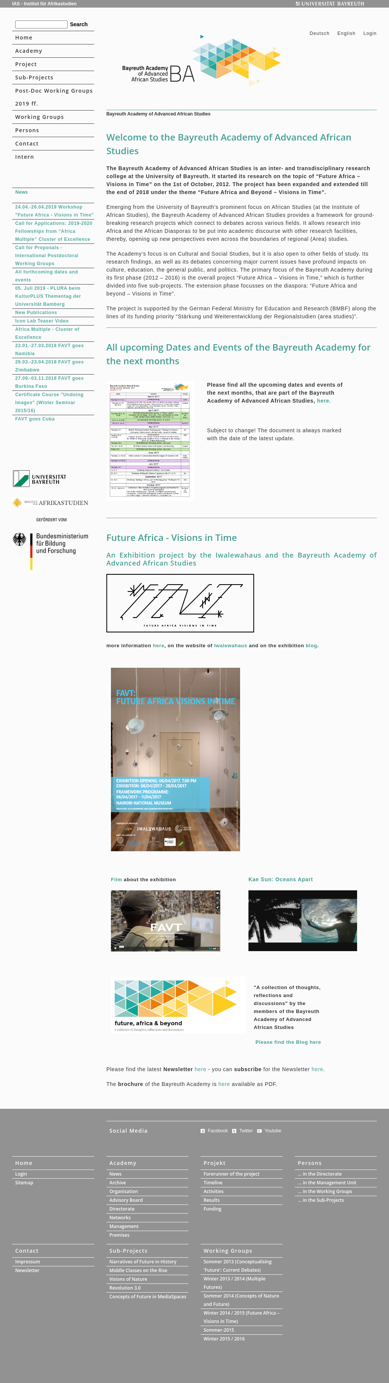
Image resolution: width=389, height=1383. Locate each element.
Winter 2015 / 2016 (224, 1339)
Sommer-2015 (219, 1330)
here (158, 645)
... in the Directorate (320, 1174)
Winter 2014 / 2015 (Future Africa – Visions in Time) (241, 1317)
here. (324, 401)
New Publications (36, 312)
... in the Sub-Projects (321, 1200)
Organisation (123, 1191)
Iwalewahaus (230, 645)
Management (124, 1226)
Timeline (213, 1182)
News (115, 1174)
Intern (24, 156)
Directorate (121, 1209)
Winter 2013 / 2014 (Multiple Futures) (235, 1283)
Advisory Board (126, 1200)
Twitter (246, 1130)
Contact (27, 143)
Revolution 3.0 (125, 1288)
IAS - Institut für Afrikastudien (44, 3)
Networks (120, 1217)
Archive (117, 1182)
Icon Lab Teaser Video (42, 321)
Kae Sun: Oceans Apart (280, 879)
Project (26, 64)
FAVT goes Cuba (35, 419)
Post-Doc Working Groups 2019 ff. (54, 97)
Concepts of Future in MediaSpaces (148, 1296)
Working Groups (39, 116)
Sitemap (24, 1182)
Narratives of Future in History (142, 1261)
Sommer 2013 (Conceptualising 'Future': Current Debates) (238, 1265)
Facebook (218, 1130)
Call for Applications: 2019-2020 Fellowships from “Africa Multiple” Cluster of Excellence (53, 231)
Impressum (27, 1261)
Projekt (215, 1162)
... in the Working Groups (325, 1191)
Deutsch (320, 33)
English (346, 33)
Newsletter (27, 1270)
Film (116, 879)
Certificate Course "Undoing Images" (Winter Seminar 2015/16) (49, 402)
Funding (212, 1209)
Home (24, 37)
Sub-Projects (34, 77)
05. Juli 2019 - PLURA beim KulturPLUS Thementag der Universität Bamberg (48, 296)
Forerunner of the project (231, 1174)
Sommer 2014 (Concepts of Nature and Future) (241, 1300)
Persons (27, 130)
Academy (29, 50)
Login (370, 33)
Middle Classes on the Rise (138, 1270)
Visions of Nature (128, 1279)
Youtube (273, 1130)
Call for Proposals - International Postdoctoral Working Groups (47, 255)
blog (311, 645)
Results (212, 1200)
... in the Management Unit (327, 1182)
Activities (214, 1191)
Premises (119, 1235)
